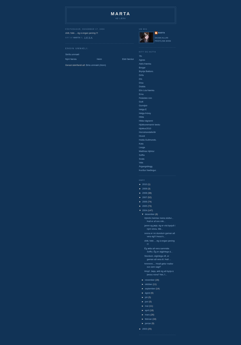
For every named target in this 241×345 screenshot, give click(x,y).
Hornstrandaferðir (147, 132)
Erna (141, 94)
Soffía (142, 155)
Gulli (141, 101)
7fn (140, 56)
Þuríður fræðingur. (147, 170)
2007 (145, 197)
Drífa (141, 75)
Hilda (141, 117)
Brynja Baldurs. (146, 71)
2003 (145, 329)
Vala (141, 162)
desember (150, 214)
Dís (140, 79)
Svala (141, 159)
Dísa (141, 83)
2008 (145, 193)
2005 (145, 206)
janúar (148, 323)
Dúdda (142, 86)
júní (147, 301)
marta (161, 33)
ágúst (148, 293)
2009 (145, 188)
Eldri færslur (128, 59)
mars (147, 314)
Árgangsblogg (145, 166)
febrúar (148, 319)
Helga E (143, 109)
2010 (145, 184)
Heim (99, 59)
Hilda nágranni (146, 121)
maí (147, 306)
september (150, 288)
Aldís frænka (145, 64)
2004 (145, 210)
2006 (145, 201)
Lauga (142, 147)
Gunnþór (143, 105)
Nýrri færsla (70, 59)
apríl (147, 310)
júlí (146, 297)
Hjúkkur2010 (145, 128)
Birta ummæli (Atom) (96, 65)
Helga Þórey (145, 113)
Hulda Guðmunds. (147, 140)
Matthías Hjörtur (146, 151)
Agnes (142, 60)
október (149, 284)
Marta (121, 13)
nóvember (150, 280)
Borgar (142, 67)
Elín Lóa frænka (146, 90)
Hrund (142, 136)
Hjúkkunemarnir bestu (149, 124)
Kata (141, 143)
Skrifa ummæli (72, 54)
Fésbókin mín (145, 98)
